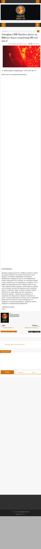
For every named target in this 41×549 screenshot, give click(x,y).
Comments (20, 372)
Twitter (13, 315)
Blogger (31, 331)
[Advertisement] (20, 88)
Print (34, 43)
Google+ (15, 315)
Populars (7, 372)
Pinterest (18, 315)
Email (37, 43)
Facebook (10, 315)
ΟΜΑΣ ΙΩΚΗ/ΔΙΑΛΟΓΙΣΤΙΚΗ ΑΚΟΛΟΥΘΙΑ (15, 344)
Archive (33, 372)
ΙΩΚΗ (10, 43)
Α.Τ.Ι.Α (4, 31)
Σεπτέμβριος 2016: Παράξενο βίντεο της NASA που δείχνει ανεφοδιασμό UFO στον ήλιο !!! (20, 37)
